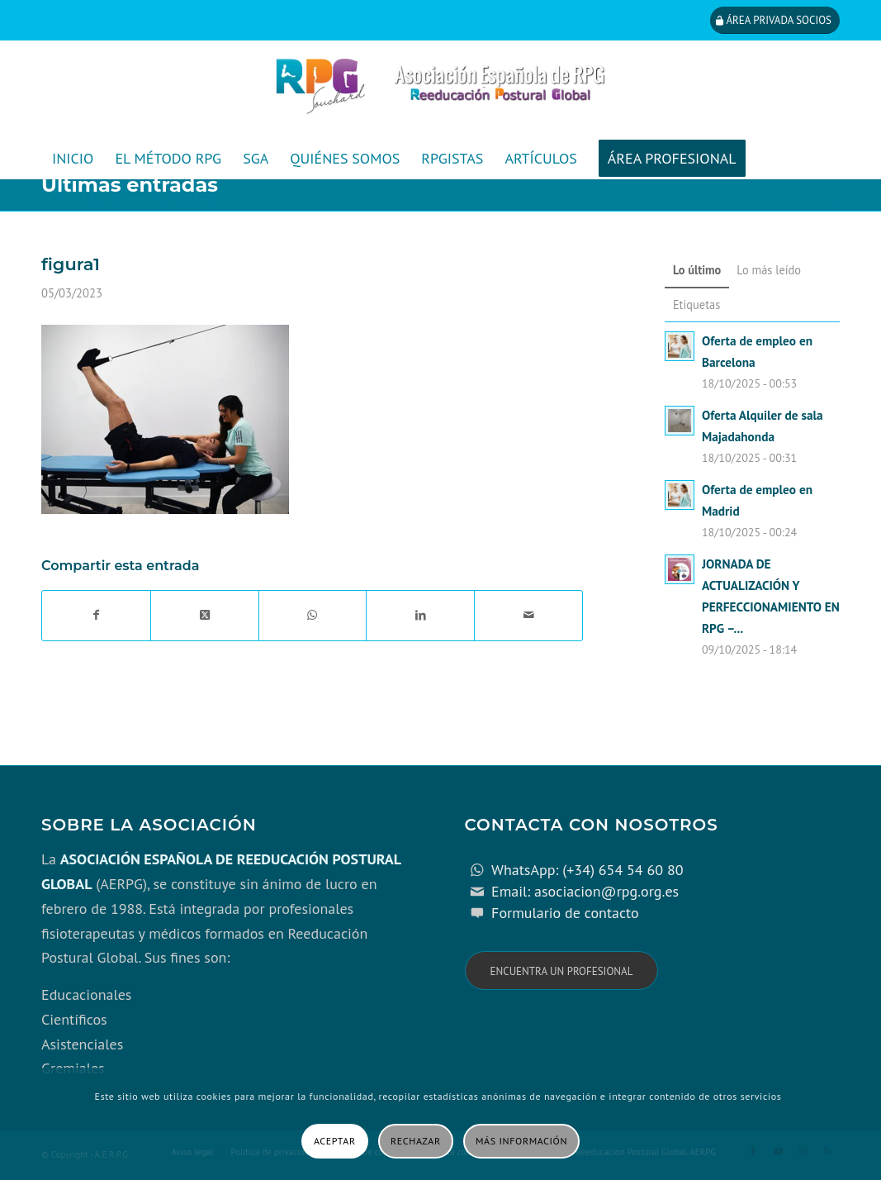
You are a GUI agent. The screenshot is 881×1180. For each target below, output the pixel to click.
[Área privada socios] (775, 20)
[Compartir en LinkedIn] (420, 615)
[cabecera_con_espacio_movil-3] (441, 89)
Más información (521, 1141)
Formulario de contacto (565, 912)
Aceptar (335, 1141)
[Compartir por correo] (528, 615)
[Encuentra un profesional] (562, 970)
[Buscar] (828, 200)
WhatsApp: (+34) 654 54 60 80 (587, 869)
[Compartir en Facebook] (96, 615)
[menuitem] (72, 158)
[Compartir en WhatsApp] (313, 615)
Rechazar (416, 1141)
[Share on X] (204, 615)
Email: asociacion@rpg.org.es (585, 891)
